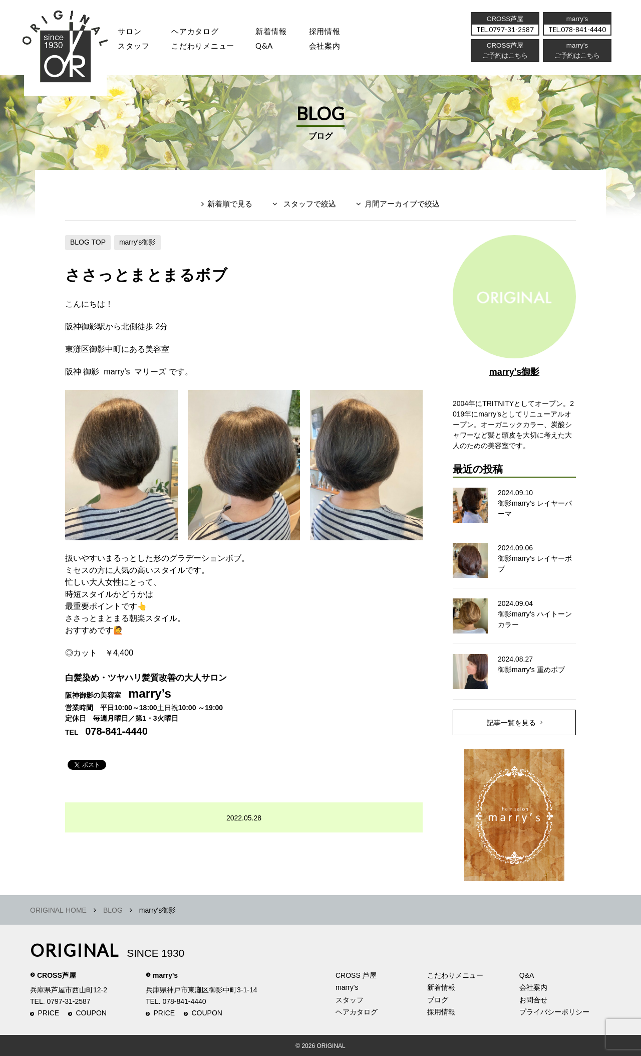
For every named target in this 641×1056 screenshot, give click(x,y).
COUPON (91, 1013)
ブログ (437, 1000)
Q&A (271, 48)
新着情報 (441, 987)
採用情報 (335, 32)
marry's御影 (137, 242)
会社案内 (335, 48)
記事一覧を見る (511, 722)
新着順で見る (229, 203)
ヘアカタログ (199, 32)
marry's (165, 975)
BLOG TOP (88, 242)
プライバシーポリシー (554, 1012)
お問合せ (533, 1000)
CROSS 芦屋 (356, 975)
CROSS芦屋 (56, 975)
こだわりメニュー (455, 975)
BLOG (113, 910)
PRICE (48, 1013)
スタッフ (135, 48)
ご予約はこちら (576, 58)
